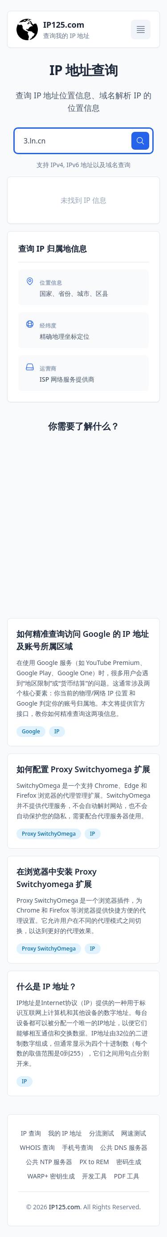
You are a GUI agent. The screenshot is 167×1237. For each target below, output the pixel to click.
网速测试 (133, 1133)
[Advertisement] (83, 527)
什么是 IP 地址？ (46, 986)
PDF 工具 (127, 1176)
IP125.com (64, 1207)
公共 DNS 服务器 (123, 1147)
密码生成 (128, 1161)
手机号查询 (77, 1147)
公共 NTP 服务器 (49, 1161)
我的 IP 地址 (65, 1133)
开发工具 (94, 1176)
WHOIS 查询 (37, 1147)
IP (57, 731)
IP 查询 (31, 1133)
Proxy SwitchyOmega (49, 833)
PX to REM (94, 1161)
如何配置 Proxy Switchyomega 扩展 (83, 769)
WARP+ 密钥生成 (51, 1176)
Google (31, 731)
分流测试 (101, 1133)
